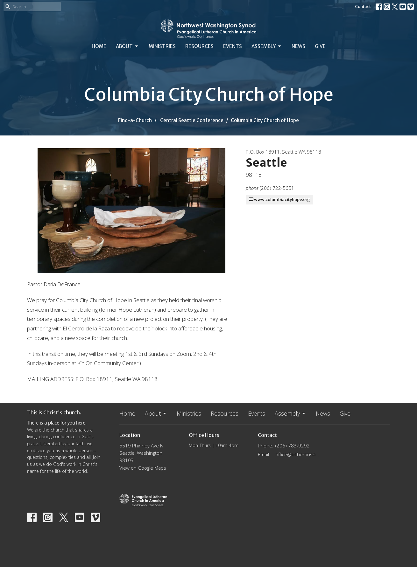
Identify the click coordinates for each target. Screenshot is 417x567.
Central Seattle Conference (191, 120)
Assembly (266, 46)
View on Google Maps (142, 468)
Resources (199, 46)
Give (320, 46)
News (298, 46)
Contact (363, 6)
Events (232, 46)
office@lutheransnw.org (298, 454)
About (127, 46)
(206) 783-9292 (292, 445)
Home (99, 46)
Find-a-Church (135, 120)
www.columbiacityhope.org (279, 199)
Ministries (162, 46)
